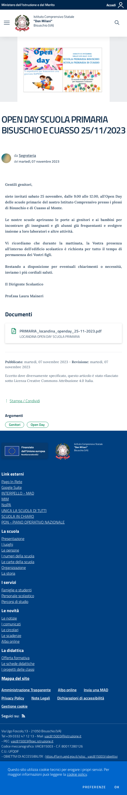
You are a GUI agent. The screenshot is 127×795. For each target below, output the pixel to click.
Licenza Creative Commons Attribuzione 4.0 (49, 381)
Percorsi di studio (14, 601)
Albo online (10, 641)
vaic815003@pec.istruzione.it (32, 741)
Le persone (10, 550)
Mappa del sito (15, 678)
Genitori (14, 424)
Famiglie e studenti (16, 590)
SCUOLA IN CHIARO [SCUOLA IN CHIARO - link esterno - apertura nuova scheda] (17, 516)
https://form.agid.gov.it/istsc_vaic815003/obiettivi (81, 756)
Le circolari (9, 630)
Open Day (38, 424)
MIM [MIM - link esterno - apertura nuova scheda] (5, 499)
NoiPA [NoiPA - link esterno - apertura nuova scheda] (6, 505)
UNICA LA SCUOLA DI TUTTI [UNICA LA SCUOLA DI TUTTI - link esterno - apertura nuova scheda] (24, 510)
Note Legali (40, 698)
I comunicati (11, 624)
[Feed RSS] (23, 716)
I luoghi (7, 544)
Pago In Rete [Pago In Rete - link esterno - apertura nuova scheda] (11, 481)
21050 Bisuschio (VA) (46, 730)
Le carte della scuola (17, 562)
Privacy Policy (12, 698)
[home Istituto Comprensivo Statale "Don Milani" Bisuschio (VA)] (44, 23)
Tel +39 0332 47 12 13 (17, 736)
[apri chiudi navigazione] (7, 23)
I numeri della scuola (17, 556)
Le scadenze (11, 635)
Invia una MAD (96, 690)
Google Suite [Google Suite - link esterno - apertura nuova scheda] (11, 487)
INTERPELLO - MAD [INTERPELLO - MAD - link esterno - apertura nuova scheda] (17, 493)
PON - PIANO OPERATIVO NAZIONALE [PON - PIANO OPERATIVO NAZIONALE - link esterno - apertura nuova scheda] (33, 522)
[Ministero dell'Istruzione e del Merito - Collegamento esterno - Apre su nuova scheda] (28, 4)
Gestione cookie (14, 706)
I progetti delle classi (17, 669)
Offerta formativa (15, 658)
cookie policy (77, 774)
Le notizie (9, 618)
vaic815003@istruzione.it (62, 736)
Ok (116, 787)
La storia (8, 573)
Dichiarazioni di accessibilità (80, 698)
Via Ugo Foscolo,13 (14, 730)
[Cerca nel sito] (117, 23)
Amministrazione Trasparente (26, 690)
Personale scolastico (17, 596)
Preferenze (94, 787)
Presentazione (12, 538)
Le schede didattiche (18, 663)
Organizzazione (13, 567)
